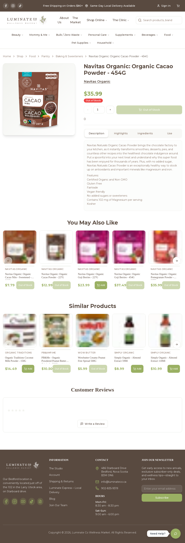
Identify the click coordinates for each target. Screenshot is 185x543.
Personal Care (98, 34)
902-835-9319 (109, 488)
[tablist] (133, 133)
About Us (63, 20)
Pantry (45, 56)
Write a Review (92, 423)
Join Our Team (58, 505)
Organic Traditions (18, 352)
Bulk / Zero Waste (69, 34)
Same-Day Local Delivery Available (112, 5)
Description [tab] (96, 133)
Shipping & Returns (61, 481)
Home (7, 56)
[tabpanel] (133, 175)
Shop (20, 56)
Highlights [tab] (121, 133)
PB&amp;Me (49, 352)
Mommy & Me (39, 34)
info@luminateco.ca (113, 481)
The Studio (56, 468)
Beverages (150, 34)
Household (105, 42)
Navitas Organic (97, 82)
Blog (52, 498)
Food (168, 34)
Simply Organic (124, 352)
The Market (75, 20)
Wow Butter (87, 352)
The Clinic (120, 20)
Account (54, 475)
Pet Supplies (81, 42)
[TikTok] (20, 6)
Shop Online (97, 20)
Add (101, 285)
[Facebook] (6, 6)
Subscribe (162, 497)
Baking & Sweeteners (69, 56)
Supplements (125, 34)
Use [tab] (169, 133)
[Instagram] (13, 6)
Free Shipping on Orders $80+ (63, 5)
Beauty (17, 34)
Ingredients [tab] (145, 133)
